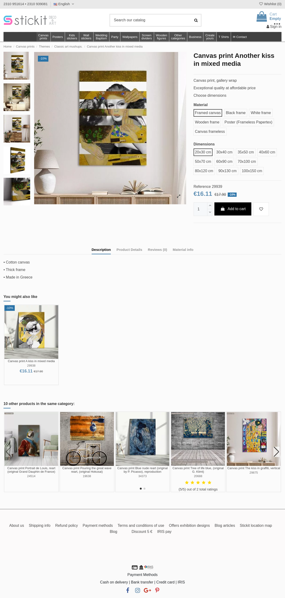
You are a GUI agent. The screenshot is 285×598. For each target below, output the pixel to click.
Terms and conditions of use (141, 525)
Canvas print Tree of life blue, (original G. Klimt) (198, 470)
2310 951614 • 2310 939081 (26, 4)
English (64, 4)
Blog (113, 532)
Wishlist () (270, 4)
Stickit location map (256, 525)
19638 (87, 476)
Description (101, 250)
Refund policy (66, 525)
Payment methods (98, 525)
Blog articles (225, 525)
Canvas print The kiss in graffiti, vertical (253, 468)
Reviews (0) (157, 250)
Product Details (129, 250)
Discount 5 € (142, 532)
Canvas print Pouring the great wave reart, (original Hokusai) (87, 470)
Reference (202, 187)
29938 (31, 365)
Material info (183, 250)
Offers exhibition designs (189, 525)
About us (16, 525)
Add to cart (233, 209)
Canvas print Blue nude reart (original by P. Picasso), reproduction (142, 470)
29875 (253, 472)
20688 (198, 476)
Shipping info (40, 525)
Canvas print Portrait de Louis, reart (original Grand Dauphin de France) (31, 470)
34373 (142, 476)
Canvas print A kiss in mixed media (31, 361)
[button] (178, 36)
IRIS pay (164, 532)
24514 (31, 476)
